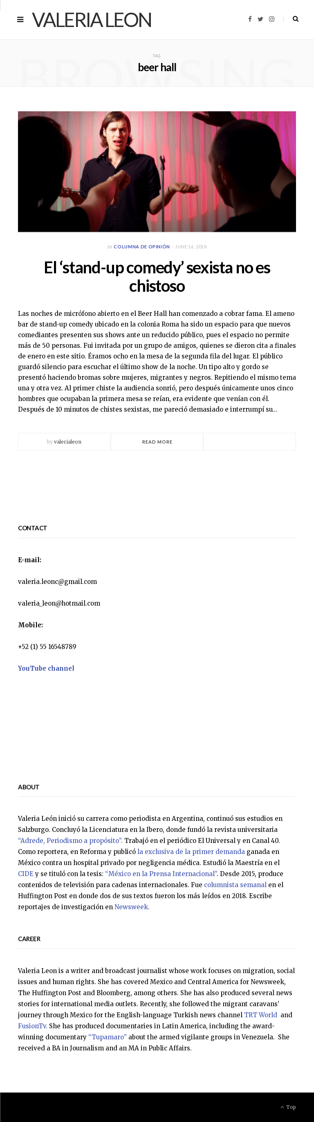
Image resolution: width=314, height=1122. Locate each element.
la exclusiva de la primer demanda (191, 852)
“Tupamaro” (107, 1037)
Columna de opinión (142, 246)
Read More (157, 441)
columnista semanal (235, 885)
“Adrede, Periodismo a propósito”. (70, 841)
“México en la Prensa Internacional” (161, 874)
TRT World (261, 1015)
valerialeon (67, 442)
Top (288, 1107)
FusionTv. (32, 1026)
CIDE (26, 874)
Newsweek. (132, 907)
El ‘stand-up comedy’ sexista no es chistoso (157, 276)
